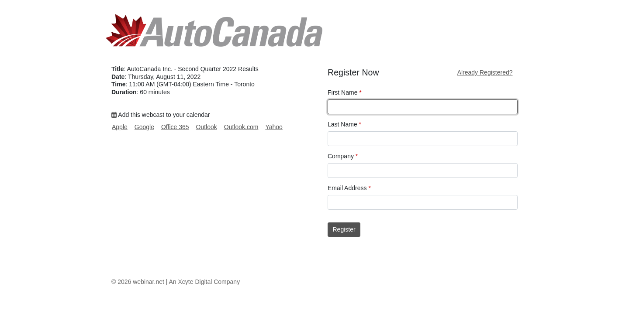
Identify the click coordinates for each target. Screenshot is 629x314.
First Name (345, 92)
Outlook (206, 126)
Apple (120, 126)
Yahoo (273, 126)
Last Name (344, 124)
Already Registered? (485, 72)
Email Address (349, 187)
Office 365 (175, 126)
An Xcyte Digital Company (204, 281)
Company (343, 156)
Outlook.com (241, 126)
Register (344, 229)
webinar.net (148, 281)
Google (144, 126)
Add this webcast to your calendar (160, 114)
